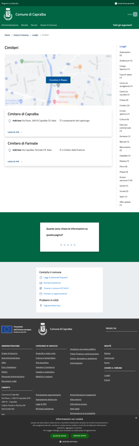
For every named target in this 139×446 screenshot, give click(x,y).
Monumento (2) (125, 149)
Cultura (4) (124, 119)
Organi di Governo (9, 353)
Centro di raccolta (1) (124, 93)
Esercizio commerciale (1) (125, 127)
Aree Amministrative (11, 358)
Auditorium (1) (126, 60)
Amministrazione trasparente (83, 394)
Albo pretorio (75, 399)
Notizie (107, 353)
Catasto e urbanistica (45, 371)
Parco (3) (123, 166)
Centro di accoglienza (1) (126, 84)
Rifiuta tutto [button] (80, 436)
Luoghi (35, 34)
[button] (69, 441)
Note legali (75, 408)
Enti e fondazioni (9, 367)
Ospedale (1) (125, 155)
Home (7, 34)
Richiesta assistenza (45, 408)
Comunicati (109, 358)
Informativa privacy (78, 404)
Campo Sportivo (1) (125, 67)
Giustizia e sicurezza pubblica (83, 349)
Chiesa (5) (124, 100)
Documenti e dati (9, 381)
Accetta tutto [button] (59, 436)
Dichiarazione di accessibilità (82, 413)
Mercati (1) (124, 141)
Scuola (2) (124, 191)
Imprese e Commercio (45, 367)
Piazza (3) (124, 171)
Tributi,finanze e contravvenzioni (84, 353)
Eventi (107, 380)
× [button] (136, 418)
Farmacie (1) (125, 136)
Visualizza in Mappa (58, 79)
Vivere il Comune (21, 34)
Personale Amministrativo (13, 376)
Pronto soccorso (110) (126, 179)
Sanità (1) (124, 185)
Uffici (4, 362)
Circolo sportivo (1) (124, 112)
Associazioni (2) (125, 54)
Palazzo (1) (124, 161)
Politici (4, 371)
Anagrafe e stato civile (45, 353)
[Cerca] (134, 14)
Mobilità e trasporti (44, 376)
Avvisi (107, 362)
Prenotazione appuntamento (48, 394)
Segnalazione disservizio (46, 399)
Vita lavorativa (42, 362)
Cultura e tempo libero (45, 358)
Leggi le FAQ (41, 404)
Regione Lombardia (10, 3)
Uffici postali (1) (125, 203)
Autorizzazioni (76, 363)
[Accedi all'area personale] (124, 3)
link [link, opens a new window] (94, 430)
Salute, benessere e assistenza (83, 358)
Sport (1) (123, 196)
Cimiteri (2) (124, 105)
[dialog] (69, 430)
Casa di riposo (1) (126, 76)
